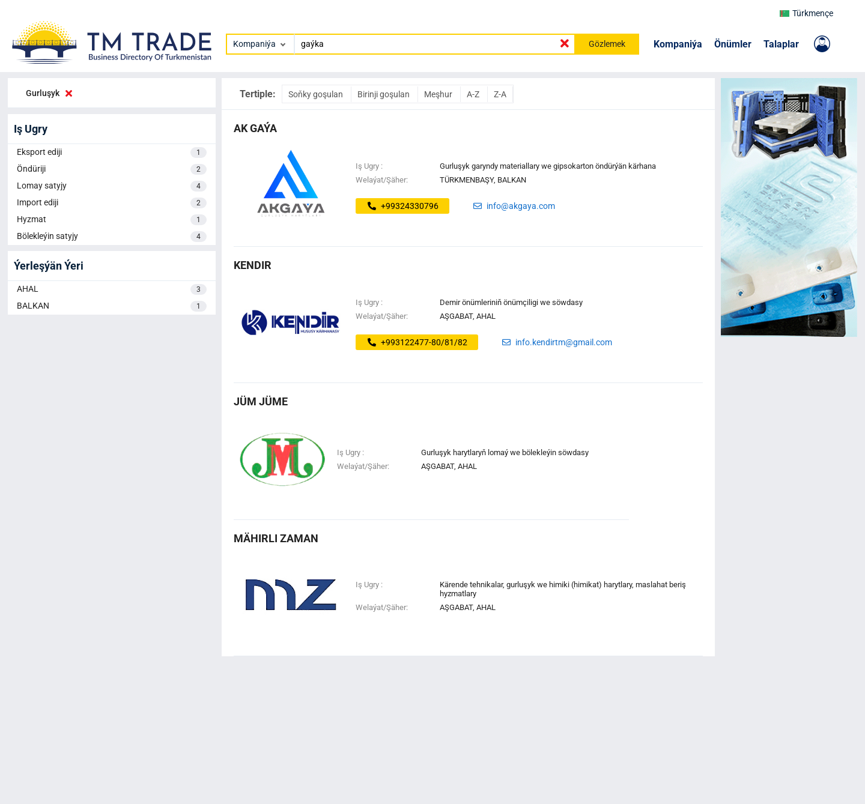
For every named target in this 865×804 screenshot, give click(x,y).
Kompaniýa (678, 44)
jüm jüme (261, 401)
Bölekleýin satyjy (112, 236)
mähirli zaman (276, 538)
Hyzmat (112, 219)
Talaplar (781, 44)
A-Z (474, 94)
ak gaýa (255, 128)
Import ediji (112, 203)
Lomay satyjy (112, 186)
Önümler (732, 44)
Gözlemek (607, 44)
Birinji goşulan (384, 94)
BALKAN (112, 306)
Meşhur (439, 94)
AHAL (112, 289)
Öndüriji (112, 169)
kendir (253, 265)
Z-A (500, 94)
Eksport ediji (112, 152)
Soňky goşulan (316, 94)
